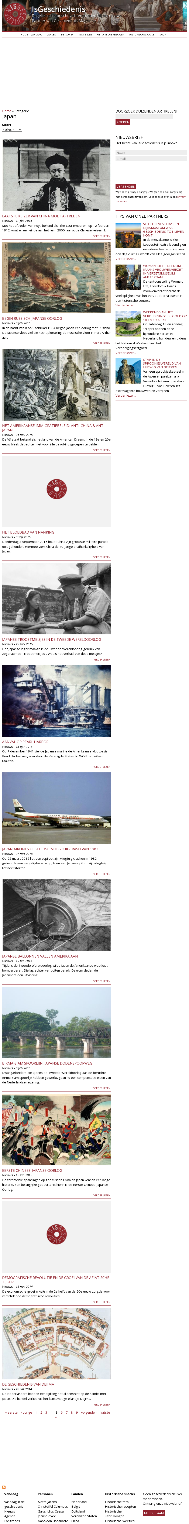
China (75, 1521)
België (75, 1506)
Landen (51, 34)
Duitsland (78, 1511)
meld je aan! (154, 1513)
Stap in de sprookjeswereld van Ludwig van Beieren (162, 363)
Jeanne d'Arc (47, 1516)
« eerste (11, 1412)
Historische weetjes (120, 1521)
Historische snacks (141, 34)
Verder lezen (101, 236)
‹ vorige (26, 1412)
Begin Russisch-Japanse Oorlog (32, 318)
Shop (162, 34)
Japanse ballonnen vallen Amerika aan (40, 956)
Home (24, 34)
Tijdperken (85, 34)
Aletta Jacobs (47, 1502)
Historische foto (117, 1502)
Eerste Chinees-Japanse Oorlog (32, 1170)
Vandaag (36, 34)
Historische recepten (120, 1506)
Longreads (12, 1521)
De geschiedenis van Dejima (28, 1384)
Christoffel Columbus (53, 1506)
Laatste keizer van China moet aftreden (41, 216)
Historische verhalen (110, 34)
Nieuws (9, 1511)
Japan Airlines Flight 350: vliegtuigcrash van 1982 (50, 849)
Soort (6, 125)
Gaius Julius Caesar (51, 1511)
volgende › (89, 1412)
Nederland (79, 1502)
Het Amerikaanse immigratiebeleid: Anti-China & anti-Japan (54, 427)
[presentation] (148, 170)
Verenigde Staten (84, 1516)
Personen (67, 34)
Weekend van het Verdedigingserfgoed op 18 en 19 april (165, 316)
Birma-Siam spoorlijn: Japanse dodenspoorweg (47, 1063)
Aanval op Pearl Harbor (25, 741)
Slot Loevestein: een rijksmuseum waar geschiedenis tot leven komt (163, 229)
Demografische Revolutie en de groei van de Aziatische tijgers (55, 1279)
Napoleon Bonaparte (53, 1521)
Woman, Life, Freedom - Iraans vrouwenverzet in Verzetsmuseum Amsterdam (163, 271)
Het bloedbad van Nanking (28, 532)
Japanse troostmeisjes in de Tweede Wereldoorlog (51, 639)
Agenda (9, 1516)
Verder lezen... (126, 258)
